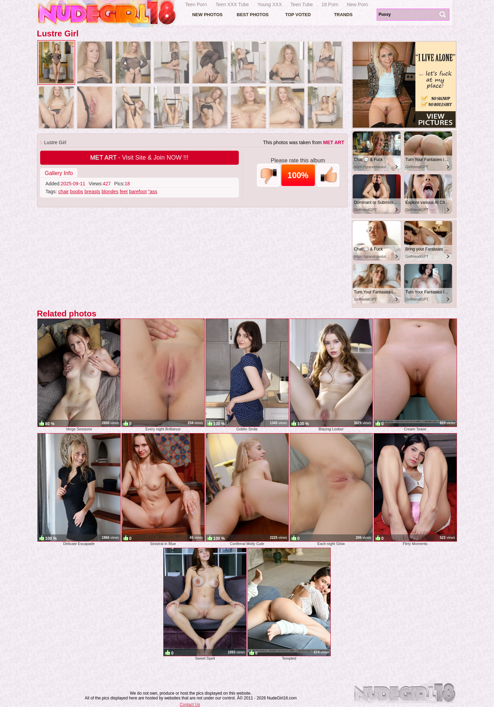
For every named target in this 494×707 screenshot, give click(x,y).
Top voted (298, 14)
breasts (92, 191)
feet (124, 191)
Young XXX (270, 4)
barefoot (137, 191)
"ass (152, 191)
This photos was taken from (303, 142)
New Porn (357, 4)
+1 (327, 175)
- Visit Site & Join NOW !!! (139, 157)
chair (63, 191)
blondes (110, 191)
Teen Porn (196, 4)
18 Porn (329, 4)
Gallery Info (59, 173)
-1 (268, 175)
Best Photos (253, 14)
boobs (76, 191)
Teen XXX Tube (232, 4)
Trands (343, 14)
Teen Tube (302, 4)
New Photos (207, 14)
